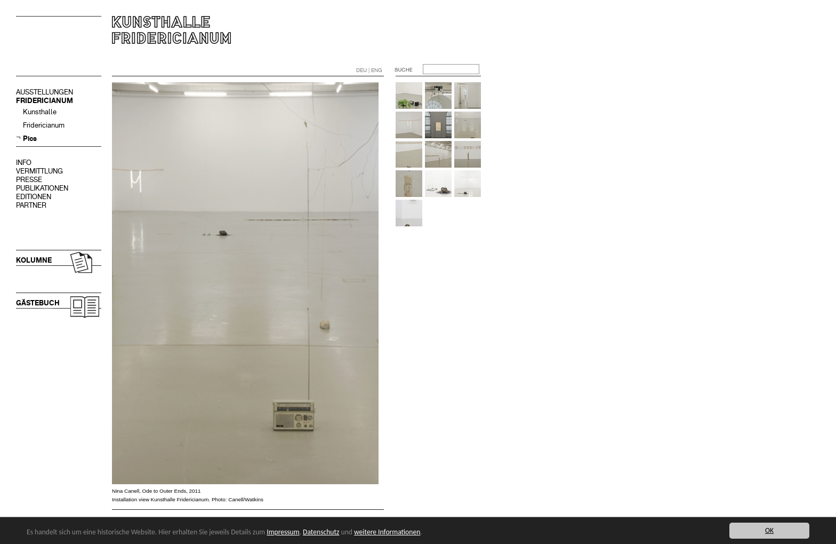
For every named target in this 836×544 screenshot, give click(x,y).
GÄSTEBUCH (38, 303)
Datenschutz (321, 532)
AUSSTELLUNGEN (44, 92)
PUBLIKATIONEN (42, 188)
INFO (23, 163)
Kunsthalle (40, 112)
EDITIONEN (33, 197)
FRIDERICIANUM (44, 101)
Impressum (283, 532)
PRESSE (29, 180)
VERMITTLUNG (39, 171)
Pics (30, 139)
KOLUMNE (34, 260)
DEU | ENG (369, 70)
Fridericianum (44, 125)
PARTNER (31, 205)
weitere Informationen (387, 532)
